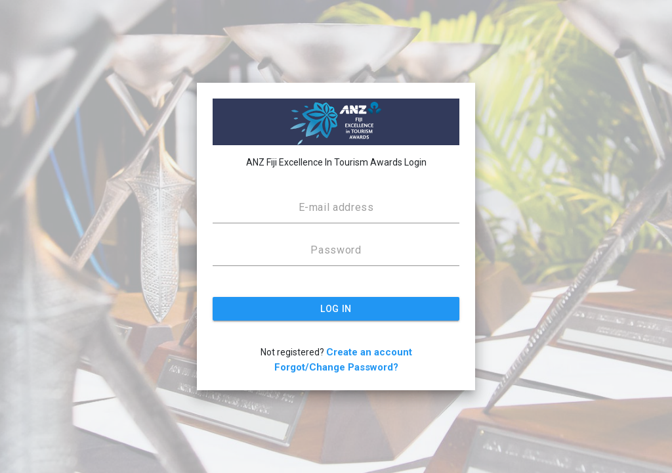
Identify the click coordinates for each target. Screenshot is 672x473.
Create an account (369, 352)
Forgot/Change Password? (336, 367)
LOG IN (335, 309)
